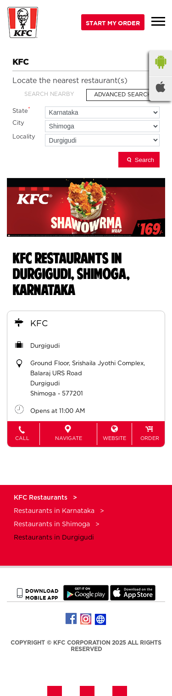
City (18, 123)
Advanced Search (122, 94)
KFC (39, 324)
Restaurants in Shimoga (52, 524)
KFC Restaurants (41, 498)
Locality (23, 137)
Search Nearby (49, 94)
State (21, 110)
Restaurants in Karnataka (54, 511)
